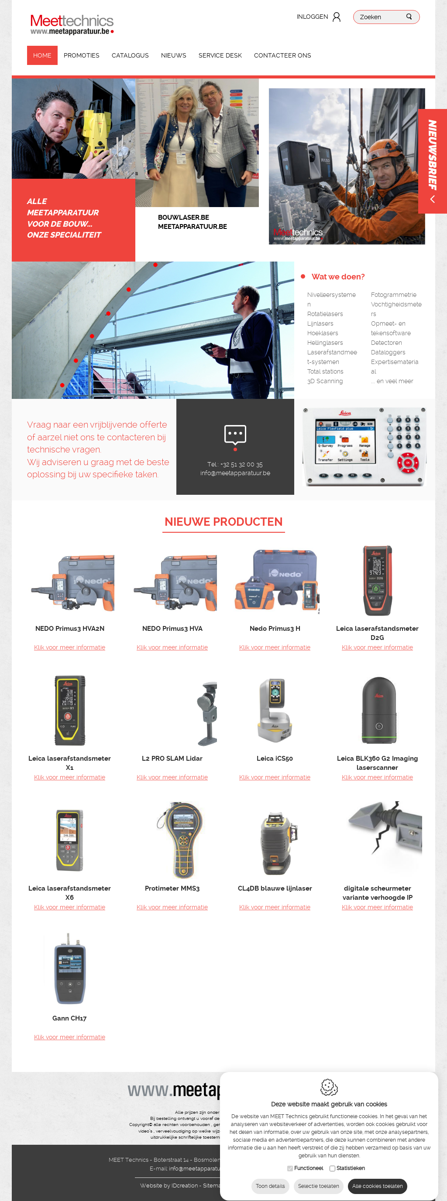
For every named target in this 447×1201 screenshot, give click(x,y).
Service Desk (220, 55)
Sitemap (214, 1185)
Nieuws (173, 55)
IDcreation (169, 1185)
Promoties (82, 55)
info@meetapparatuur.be (235, 473)
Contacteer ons (282, 55)
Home (42, 55)
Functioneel (308, 1160)
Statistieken (351, 1160)
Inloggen (312, 16)
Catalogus (130, 55)
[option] (197, 142)
